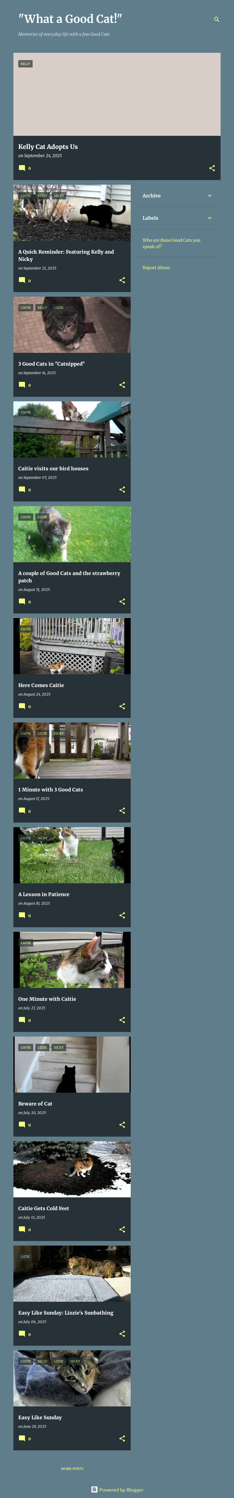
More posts (72, 1468)
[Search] (217, 19)
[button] (212, 169)
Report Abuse (156, 267)
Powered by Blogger (117, 1489)
